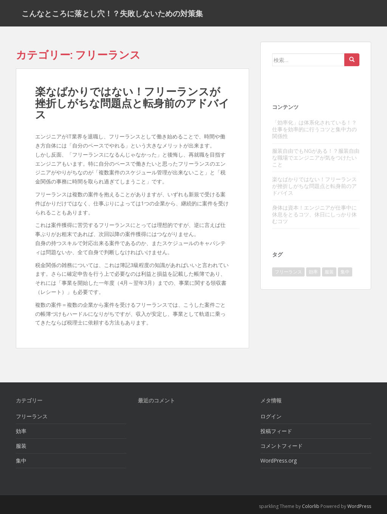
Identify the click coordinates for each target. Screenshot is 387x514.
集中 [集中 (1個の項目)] (345, 272)
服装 (21, 445)
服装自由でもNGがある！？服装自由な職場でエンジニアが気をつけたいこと (315, 157)
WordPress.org (278, 460)
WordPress (359, 506)
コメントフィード (281, 445)
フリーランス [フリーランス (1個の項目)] (288, 272)
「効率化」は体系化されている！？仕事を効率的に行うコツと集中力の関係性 (314, 129)
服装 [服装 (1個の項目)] (329, 272)
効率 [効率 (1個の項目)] (313, 272)
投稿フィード (276, 431)
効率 (21, 431)
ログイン (271, 416)
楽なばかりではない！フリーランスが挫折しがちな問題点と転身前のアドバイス (132, 103)
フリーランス (32, 416)
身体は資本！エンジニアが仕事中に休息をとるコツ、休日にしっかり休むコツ (314, 214)
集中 (21, 460)
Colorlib (310, 506)
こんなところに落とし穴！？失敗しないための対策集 (112, 13)
